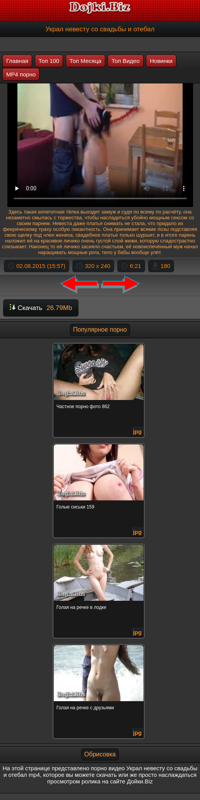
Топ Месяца (85, 61)
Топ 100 (49, 61)
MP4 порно (21, 74)
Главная (17, 61)
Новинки (161, 61)
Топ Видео (125, 61)
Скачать (41, 308)
